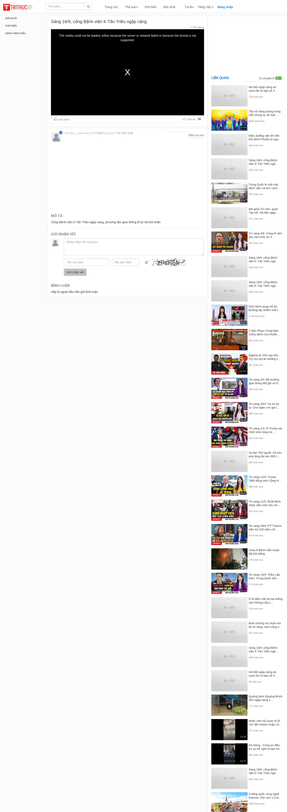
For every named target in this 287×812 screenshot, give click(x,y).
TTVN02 (99, 133)
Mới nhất (169, 7)
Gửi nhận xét (75, 272)
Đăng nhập (225, 7)
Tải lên (188, 7)
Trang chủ (111, 7)
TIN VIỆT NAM (124, 133)
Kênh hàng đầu (15, 33)
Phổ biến (151, 7)
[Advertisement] (127, 177)
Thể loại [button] (131, 7)
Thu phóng (197, 27)
